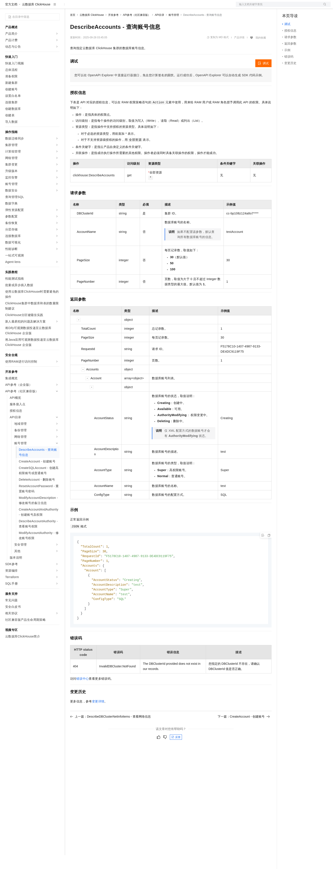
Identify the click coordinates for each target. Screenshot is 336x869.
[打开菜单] (7, 7)
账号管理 (174, 28)
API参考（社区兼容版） (136, 28)
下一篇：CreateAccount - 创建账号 (244, 734)
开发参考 (113, 28)
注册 (307, 6)
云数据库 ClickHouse (36, 18)
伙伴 (117, 7)
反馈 (175, 754)
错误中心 (82, 696)
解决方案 (70, 7)
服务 (128, 7)
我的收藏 (261, 51)
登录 (323, 6)
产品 (56, 7)
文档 (277, 6)
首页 (72, 28)
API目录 (159, 28)
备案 (286, 6)
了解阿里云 (142, 7)
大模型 (44, 7)
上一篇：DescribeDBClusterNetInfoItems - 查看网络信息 (110, 734)
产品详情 (239, 51)
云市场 (105, 7)
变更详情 (98, 719)
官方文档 (11, 18)
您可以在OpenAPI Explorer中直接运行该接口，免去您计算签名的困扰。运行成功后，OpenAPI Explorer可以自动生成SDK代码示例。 (169, 89)
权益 (83, 7)
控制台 (297, 6)
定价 (93, 7)
